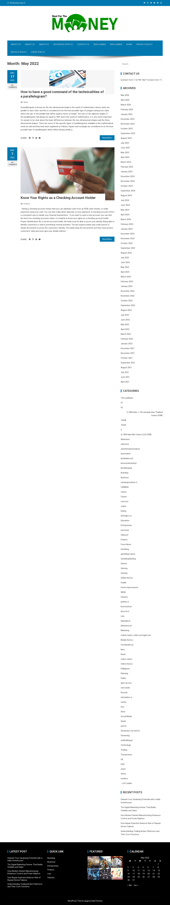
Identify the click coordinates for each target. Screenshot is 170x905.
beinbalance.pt (127, 458)
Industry (124, 597)
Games (124, 563)
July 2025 (125, 143)
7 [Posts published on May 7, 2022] (153, 867)
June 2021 (125, 377)
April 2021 (125, 382)
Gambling (125, 549)
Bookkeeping (126, 468)
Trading (124, 750)
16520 (123, 425)
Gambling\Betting (128, 559)
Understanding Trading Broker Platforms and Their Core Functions (24, 885)
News (26, 102)
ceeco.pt (124, 501)
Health (123, 582)
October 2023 (127, 243)
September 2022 (128, 305)
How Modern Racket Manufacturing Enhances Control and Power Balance (23, 872)
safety (123, 702)
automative (126, 453)
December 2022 (127, 291)
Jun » (136, 885)
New (123, 649)
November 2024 (128, 181)
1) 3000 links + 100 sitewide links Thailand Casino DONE (144, 414)
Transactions (126, 754)
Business (125, 477)
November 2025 (128, 124)
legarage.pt (125, 621)
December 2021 (127, 348)
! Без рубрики (127, 398)
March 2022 (126, 334)
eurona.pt (125, 530)
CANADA (125, 487)
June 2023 (125, 262)
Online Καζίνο (127, 664)
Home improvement (129, 587)
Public (123, 678)
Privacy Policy (145, 44)
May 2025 (125, 152)
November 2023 (128, 238)
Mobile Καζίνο (127, 640)
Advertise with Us (63, 44)
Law (122, 616)
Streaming (125, 735)
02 (122, 407)
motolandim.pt (127, 645)
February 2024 (127, 224)
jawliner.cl (125, 602)
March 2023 (126, 277)
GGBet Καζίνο (127, 578)
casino (124, 492)
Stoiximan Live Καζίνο (130, 731)
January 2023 (126, 286)
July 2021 (125, 372)
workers (124, 778)
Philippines (125, 668)
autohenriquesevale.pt (130, 449)
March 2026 (126, 105)
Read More (107, 138)
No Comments (13, 86)
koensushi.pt (126, 606)
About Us (16, 44)
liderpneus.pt (126, 625)
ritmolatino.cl (126, 697)
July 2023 (125, 257)
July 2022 (125, 315)
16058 (123, 420)
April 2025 (125, 157)
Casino (124, 496)
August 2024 (126, 195)
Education (125, 520)
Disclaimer (100, 44)
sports (123, 726)
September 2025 (128, 133)
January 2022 (126, 343)
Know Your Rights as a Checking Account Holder (58, 198)
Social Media (126, 716)
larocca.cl (125, 611)
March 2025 (126, 162)
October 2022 (127, 300)
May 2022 (125, 324)
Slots (123, 711)
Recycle (124, 692)
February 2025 (127, 167)
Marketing (125, 630)
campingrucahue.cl (129, 482)
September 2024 (128, 191)
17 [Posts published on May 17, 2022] (134, 873)
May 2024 (125, 210)
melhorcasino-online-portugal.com (136, 635)
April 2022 (125, 329)
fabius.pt (124, 535)
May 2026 (125, 95)
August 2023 (126, 253)
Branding (124, 473)
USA (122, 764)
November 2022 (128, 296)
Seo (122, 707)
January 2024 (126, 229)
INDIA (123, 592)
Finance (27, 204)
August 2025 (126, 138)
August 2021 (126, 367)
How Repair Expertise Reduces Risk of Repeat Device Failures (24, 878)
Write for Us (38, 52)
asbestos (125, 444)
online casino (126, 659)
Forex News (126, 544)
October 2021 (127, 358)
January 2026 (126, 114)
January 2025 (126, 171)
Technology (126, 745)
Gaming (124, 568)
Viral (86, 901)
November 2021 (128, 353)
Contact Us (83, 44)
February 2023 (127, 281)
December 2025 (127, 119)
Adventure (125, 439)
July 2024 (125, 200)
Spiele (123, 721)
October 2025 (127, 128)
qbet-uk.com (126, 683)
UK (122, 759)
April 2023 (125, 272)
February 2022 (127, 339)
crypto (123, 506)
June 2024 (125, 205)
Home (129, 44)
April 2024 (125, 214)
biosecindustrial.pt (129, 463)
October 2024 (127, 186)
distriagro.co (126, 516)
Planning (124, 673)
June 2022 (125, 320)
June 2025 (125, 148)
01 (122, 402)
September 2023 (128, 248)
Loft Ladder (126, 783)
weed (123, 769)
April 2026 (125, 100)
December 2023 (127, 234)
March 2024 (126, 219)
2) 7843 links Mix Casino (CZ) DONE (136, 434)
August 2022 (126, 310)
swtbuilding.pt (127, 740)
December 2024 (127, 176)
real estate (125, 688)
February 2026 (127, 109)
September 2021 (128, 363)
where (123, 774)
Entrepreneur (126, 525)
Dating (123, 511)
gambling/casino (128, 554)
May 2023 (125, 267)
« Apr (130, 885)
